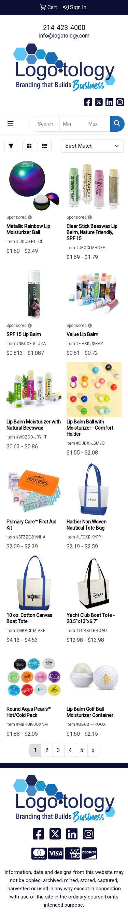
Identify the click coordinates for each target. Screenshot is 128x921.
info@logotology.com (64, 35)
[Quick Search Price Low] (72, 124)
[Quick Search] (44, 124)
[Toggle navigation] (10, 124)
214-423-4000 (64, 28)
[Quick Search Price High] (97, 124)
